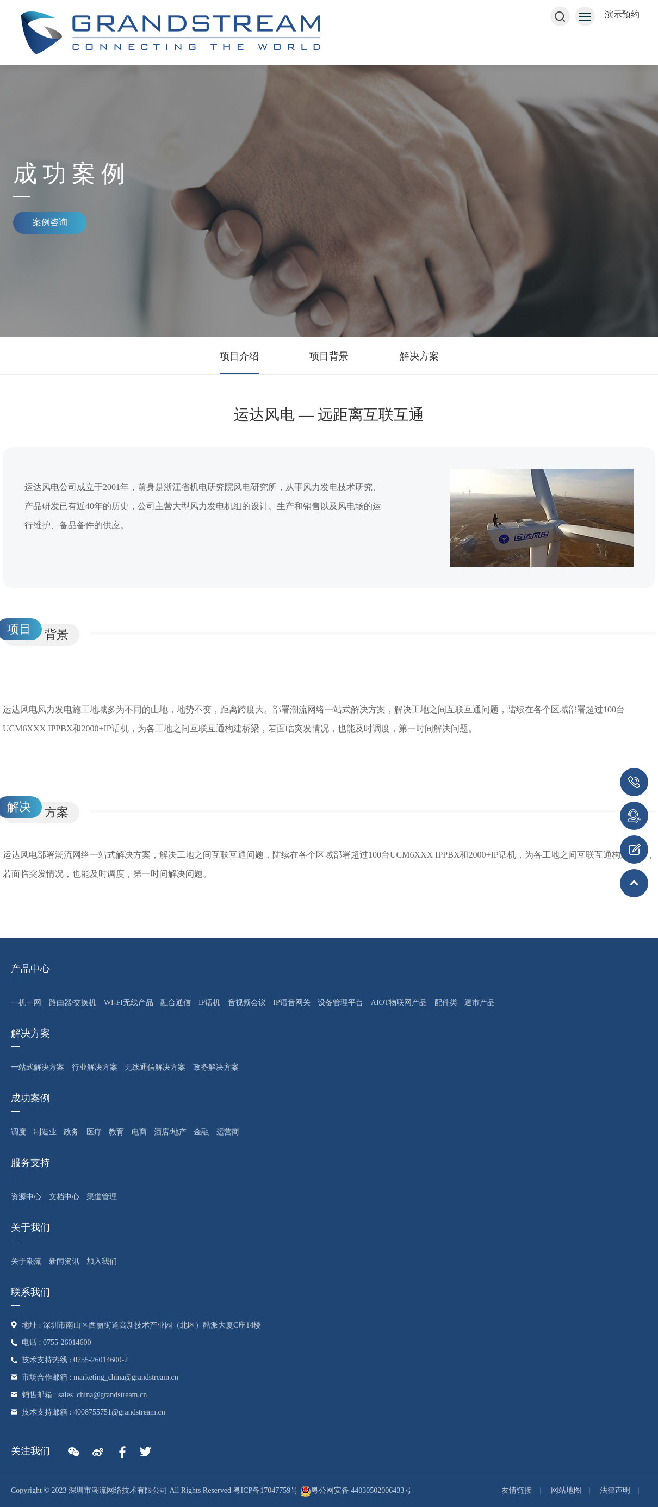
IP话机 (209, 1003)
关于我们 (30, 1227)
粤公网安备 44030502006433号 (356, 1490)
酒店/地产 (170, 1132)
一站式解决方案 (37, 1067)
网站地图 (566, 1490)
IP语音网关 (291, 1003)
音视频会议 (247, 1003)
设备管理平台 (340, 1003)
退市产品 (479, 1003)
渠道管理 (101, 1197)
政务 (71, 1132)
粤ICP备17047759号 (265, 1490)
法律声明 (615, 1490)
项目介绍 (239, 356)
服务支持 (30, 1162)
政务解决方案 (216, 1067)
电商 (139, 1132)
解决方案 (419, 356)
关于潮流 (26, 1261)
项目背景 (329, 356)
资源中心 (26, 1197)
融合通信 (175, 1003)
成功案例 (30, 1098)
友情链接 (516, 1490)
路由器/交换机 (73, 1003)
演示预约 (622, 14)
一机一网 (26, 1003)
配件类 (445, 1003)
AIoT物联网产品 (399, 1003)
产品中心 (30, 968)
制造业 (45, 1132)
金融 (201, 1132)
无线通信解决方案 (155, 1067)
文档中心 (64, 1197)
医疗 (94, 1132)
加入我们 (101, 1261)
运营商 (227, 1132)
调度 (18, 1132)
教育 (116, 1132)
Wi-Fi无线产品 (128, 1003)
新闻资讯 (64, 1261)
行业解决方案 (94, 1067)
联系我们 (30, 1292)
